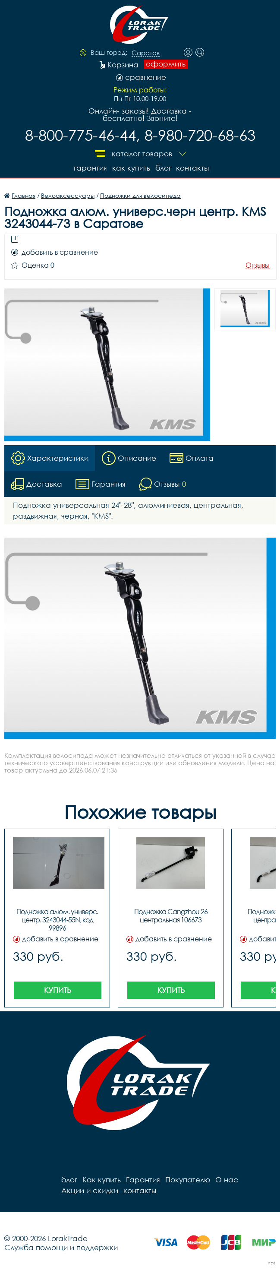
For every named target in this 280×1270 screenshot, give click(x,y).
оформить (166, 64)
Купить (57, 989)
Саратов (146, 53)
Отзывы (257, 265)
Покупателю (187, 1179)
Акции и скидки (89, 1190)
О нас (226, 1179)
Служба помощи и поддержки (61, 1247)
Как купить (131, 167)
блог (163, 167)
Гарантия (90, 167)
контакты (192, 167)
